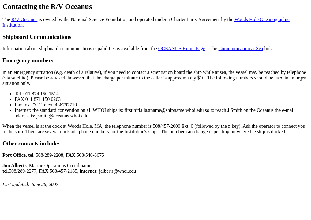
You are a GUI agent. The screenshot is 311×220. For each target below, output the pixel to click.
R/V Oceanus (24, 19)
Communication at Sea (241, 48)
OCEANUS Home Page (181, 48)
